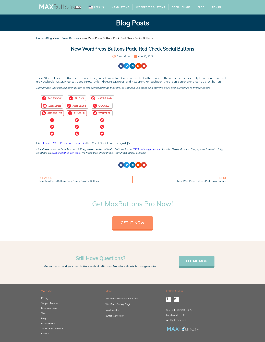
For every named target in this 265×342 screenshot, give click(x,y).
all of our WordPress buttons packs (64, 143)
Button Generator (114, 315)
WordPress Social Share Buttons (121, 298)
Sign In (216, 7)
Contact (45, 333)
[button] (121, 66)
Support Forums (49, 303)
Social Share (181, 7)
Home (40, 38)
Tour (43, 313)
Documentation (49, 308)
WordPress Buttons (150, 7)
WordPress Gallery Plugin (118, 304)
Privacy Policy (48, 323)
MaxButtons (120, 7)
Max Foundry (112, 310)
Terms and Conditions (52, 328)
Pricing (44, 298)
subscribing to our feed (65, 152)
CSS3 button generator (146, 149)
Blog (201, 7)
